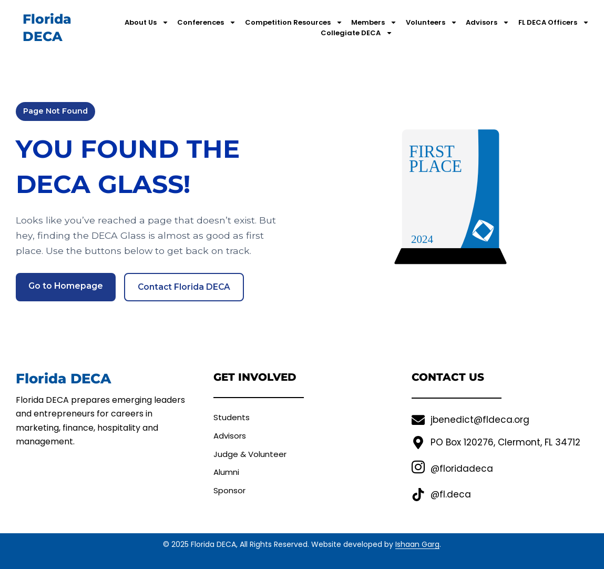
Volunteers (431, 22)
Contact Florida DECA (185, 287)
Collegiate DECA (357, 33)
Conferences (206, 22)
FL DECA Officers (553, 22)
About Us (147, 22)
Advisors (487, 22)
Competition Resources (294, 22)
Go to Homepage (66, 286)
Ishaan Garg (417, 544)
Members (374, 22)
